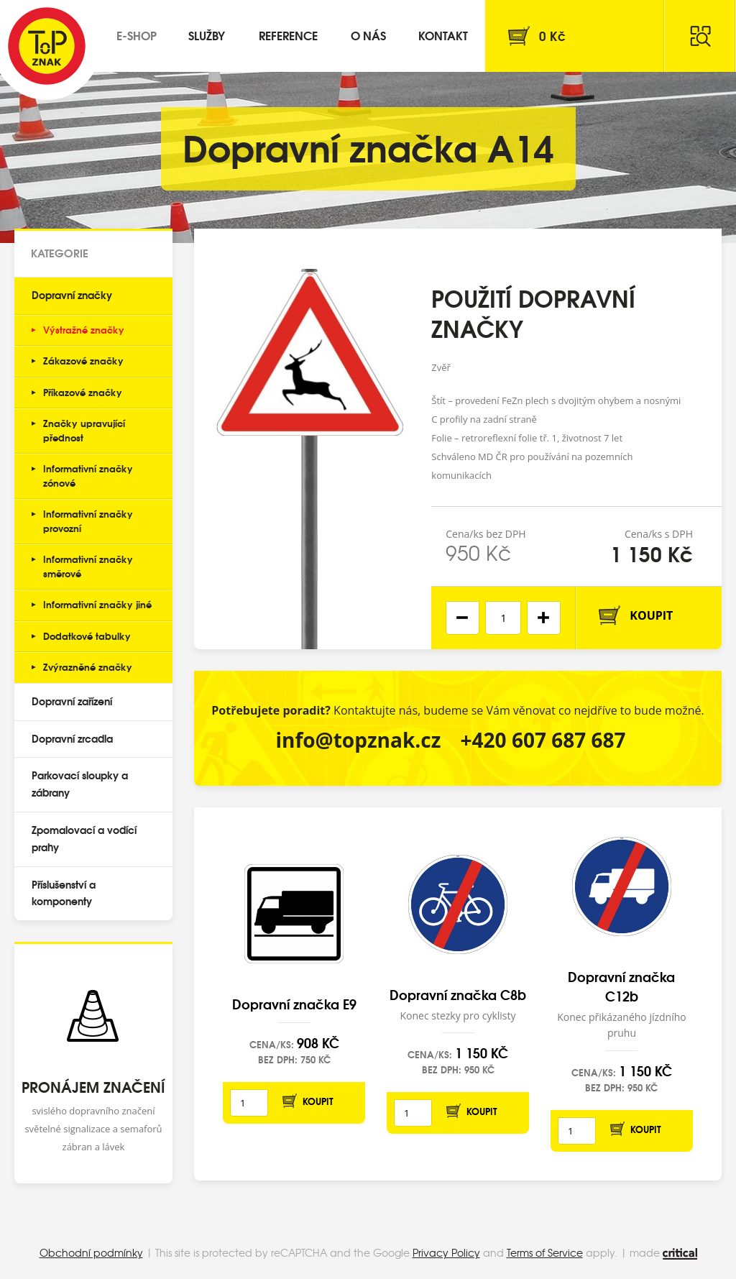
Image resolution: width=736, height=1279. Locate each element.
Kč (552, 35)
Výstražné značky (83, 329)
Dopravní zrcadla (72, 738)
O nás (368, 35)
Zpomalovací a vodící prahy (84, 838)
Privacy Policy (446, 1252)
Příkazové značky (82, 392)
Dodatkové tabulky (87, 635)
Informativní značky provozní (88, 520)
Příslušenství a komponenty (64, 892)
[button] (544, 618)
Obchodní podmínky (91, 1252)
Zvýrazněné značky (87, 666)
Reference (288, 35)
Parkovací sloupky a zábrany (80, 783)
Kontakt (443, 35)
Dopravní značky (72, 295)
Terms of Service (545, 1252)
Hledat (700, 36)
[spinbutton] (503, 618)
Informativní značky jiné (97, 604)
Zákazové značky (83, 360)
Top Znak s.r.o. (46, 46)
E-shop (136, 35)
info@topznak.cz (358, 739)
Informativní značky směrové (88, 565)
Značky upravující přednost (84, 430)
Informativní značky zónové (88, 475)
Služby (206, 35)
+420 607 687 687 (543, 739)
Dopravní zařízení (72, 701)
